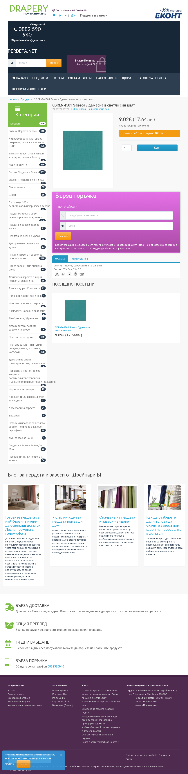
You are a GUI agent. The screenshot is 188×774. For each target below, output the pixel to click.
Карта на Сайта (60, 701)
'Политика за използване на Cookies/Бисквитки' (29, 754)
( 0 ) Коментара (78, 109)
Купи (157, 147)
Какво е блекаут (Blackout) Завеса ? (100, 742)
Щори (126, 78)
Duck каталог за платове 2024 (141, 755)
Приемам (23, 764)
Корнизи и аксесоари (29, 89)
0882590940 (56, 666)
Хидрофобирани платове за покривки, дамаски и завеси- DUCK (26, 142)
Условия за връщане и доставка (25, 705)
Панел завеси (107, 78)
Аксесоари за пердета (22, 408)
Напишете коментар (98, 109)
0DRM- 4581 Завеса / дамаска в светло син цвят (73, 328)
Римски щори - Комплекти (24, 288)
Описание (60, 259)
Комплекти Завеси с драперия (27, 310)
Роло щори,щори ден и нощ (25, 295)
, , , (148, 694)
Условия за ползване (19, 698)
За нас (11, 690)
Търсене (54, 63)
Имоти (129, 759)
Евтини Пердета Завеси (23, 131)
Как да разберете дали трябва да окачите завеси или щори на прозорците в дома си (164, 525)
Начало (20, 78)
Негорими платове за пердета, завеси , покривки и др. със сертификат (27, 427)
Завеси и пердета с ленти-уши (26, 179)
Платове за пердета (150, 78)
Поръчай (63, 236)
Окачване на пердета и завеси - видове (117, 519)
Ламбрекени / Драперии (23, 318)
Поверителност (16, 694)
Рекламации (58, 698)
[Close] (61, 755)
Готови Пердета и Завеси (72, 78)
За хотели (14, 415)
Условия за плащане (19, 701)
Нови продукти (18, 164)
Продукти (40, 78)
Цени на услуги (60, 690)
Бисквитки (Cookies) (62, 705)
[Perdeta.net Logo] (28, 10)
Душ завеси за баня (21, 437)
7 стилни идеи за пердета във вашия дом (68, 521)
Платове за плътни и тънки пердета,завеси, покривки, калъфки (25, 348)
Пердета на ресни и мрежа (25, 235)
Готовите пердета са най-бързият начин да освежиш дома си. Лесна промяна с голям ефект (23, 525)
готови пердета (109, 766)
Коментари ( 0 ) (80, 259)
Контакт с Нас (59, 694)
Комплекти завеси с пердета (26, 303)
